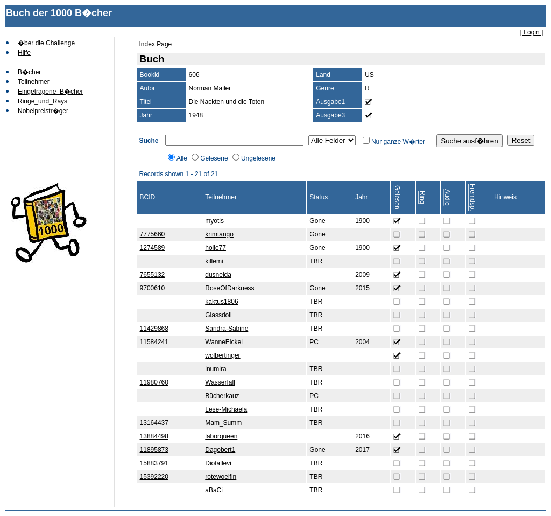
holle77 (215, 248)
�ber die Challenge (46, 43)
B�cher (29, 72)
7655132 (152, 274)
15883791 (154, 463)
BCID (148, 197)
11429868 (154, 328)
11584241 (154, 342)
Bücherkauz (222, 396)
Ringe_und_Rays (42, 101)
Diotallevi (218, 463)
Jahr (361, 197)
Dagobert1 (220, 450)
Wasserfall (220, 382)
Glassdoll (218, 315)
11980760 (154, 382)
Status (318, 197)
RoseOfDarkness (229, 288)
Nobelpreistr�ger (43, 111)
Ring (422, 197)
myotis (214, 221)
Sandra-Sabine (226, 328)
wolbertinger (222, 355)
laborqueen (221, 436)
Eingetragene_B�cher (50, 91)
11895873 (154, 450)
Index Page (155, 44)
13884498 (154, 436)
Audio (447, 197)
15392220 (154, 476)
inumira (215, 369)
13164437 (154, 423)
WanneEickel (224, 342)
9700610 (152, 288)
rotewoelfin (220, 476)
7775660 (152, 234)
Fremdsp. (472, 197)
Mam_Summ (223, 423)
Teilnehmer (34, 82)
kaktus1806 (221, 301)
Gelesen (397, 197)
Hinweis (505, 197)
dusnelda (218, 274)
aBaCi (214, 490)
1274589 (152, 248)
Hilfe (24, 53)
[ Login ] (531, 32)
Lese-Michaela (226, 409)
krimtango (219, 234)
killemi (214, 261)
